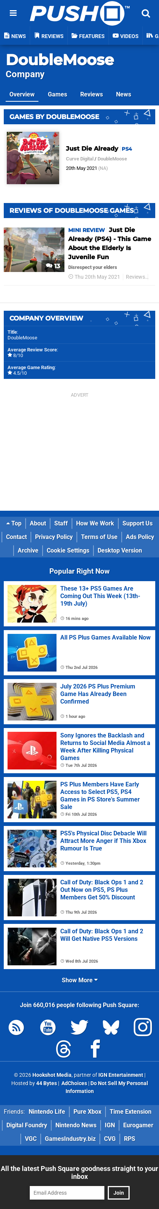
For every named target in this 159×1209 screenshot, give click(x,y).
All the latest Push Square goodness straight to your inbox (79, 1172)
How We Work (95, 523)
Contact (16, 536)
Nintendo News (75, 1125)
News (123, 94)
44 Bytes (46, 1083)
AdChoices (73, 1083)
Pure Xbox (87, 1111)
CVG (110, 1138)
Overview (22, 94)
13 (53, 266)
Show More (80, 980)
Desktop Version (120, 550)
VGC (31, 1138)
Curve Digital (79, 159)
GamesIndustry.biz (70, 1138)
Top (13, 523)
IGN (110, 1125)
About (38, 523)
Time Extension (130, 1111)
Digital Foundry (26, 1125)
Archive (28, 550)
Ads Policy (140, 536)
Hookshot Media (52, 1075)
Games (57, 94)
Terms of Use (99, 536)
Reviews (91, 94)
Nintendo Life (47, 1111)
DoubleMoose (60, 59)
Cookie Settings (68, 550)
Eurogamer (138, 1125)
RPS (129, 1138)
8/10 (18, 355)
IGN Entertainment (120, 1075)
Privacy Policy (54, 536)
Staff (61, 523)
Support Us (137, 523)
